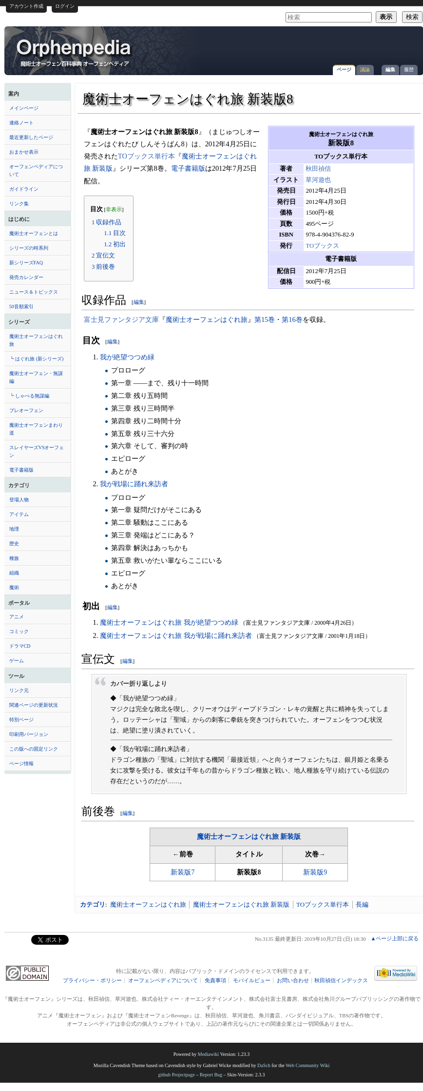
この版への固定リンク (33, 749)
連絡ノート (21, 122)
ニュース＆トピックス (33, 292)
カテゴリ (92, 904)
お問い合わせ (293, 980)
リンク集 (19, 203)
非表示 (114, 209)
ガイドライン (23, 189)
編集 (390, 69)
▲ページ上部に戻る (394, 938)
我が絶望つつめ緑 (127, 357)
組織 (14, 572)
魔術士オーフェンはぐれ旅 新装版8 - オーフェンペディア (74, 52)
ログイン (65, 6)
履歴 (409, 69)
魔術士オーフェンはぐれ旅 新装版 (249, 836)
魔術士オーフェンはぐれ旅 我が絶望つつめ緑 (169, 622)
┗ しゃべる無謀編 (29, 395)
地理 (14, 529)
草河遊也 (318, 180)
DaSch (263, 1065)
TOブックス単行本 (146, 156)
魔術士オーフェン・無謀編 (36, 377)
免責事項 (215, 980)
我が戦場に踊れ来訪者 (134, 484)
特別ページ (21, 719)
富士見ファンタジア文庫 (121, 319)
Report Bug (211, 1074)
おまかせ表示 (23, 152)
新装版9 (315, 872)
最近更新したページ (31, 137)
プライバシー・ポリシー (92, 980)
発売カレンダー (26, 277)
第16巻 (292, 319)
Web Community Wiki (307, 1065)
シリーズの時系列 (28, 248)
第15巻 (264, 319)
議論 (365, 69)
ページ (344, 69)
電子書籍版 (21, 470)
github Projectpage (176, 1074)
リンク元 (19, 690)
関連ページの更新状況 (33, 705)
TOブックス (322, 245)
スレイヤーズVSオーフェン (36, 451)
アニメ (16, 616)
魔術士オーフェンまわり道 (36, 429)
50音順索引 (21, 306)
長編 (362, 904)
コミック (19, 631)
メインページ (23, 108)
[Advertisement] (326, 99)
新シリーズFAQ (26, 262)
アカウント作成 (26, 6)
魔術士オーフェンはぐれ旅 (36, 340)
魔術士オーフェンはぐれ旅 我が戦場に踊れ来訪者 (176, 635)
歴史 (14, 543)
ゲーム (16, 660)
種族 (14, 558)
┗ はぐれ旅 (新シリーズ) (36, 358)
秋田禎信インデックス (341, 980)
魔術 (14, 587)
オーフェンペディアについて (36, 170)
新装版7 (182, 872)
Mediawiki (208, 1054)
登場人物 (19, 499)
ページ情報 (21, 763)
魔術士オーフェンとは (33, 233)
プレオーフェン (26, 410)
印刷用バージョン (28, 734)
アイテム (19, 514)
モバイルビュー (251, 980)
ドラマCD (20, 646)
